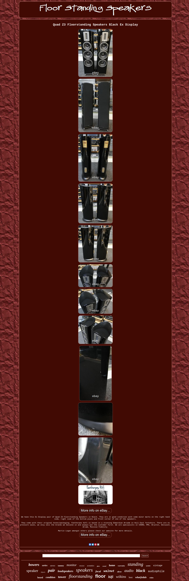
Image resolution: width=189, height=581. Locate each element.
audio (128, 570)
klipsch (43, 572)
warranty (121, 566)
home (112, 565)
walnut (109, 571)
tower (62, 577)
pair (51, 570)
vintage (157, 565)
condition (50, 577)
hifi (110, 577)
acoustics (90, 566)
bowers (34, 565)
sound (104, 566)
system (148, 566)
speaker (32, 571)
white (151, 578)
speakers (84, 570)
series (45, 565)
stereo (52, 566)
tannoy (61, 566)
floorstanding (80, 576)
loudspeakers (65, 571)
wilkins (121, 577)
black (140, 570)
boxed (40, 577)
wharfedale (141, 577)
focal (98, 571)
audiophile (156, 571)
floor (100, 576)
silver (119, 572)
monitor (72, 565)
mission (81, 566)
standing (135, 564)
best (130, 577)
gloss (98, 566)
